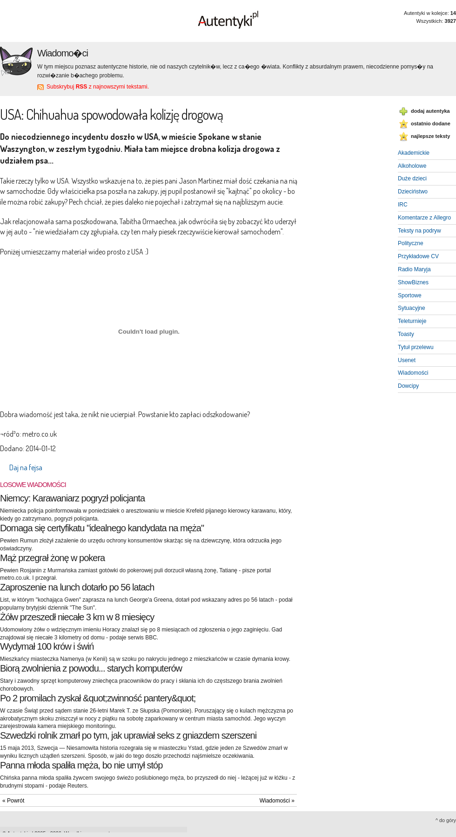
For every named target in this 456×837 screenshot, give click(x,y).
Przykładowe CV (418, 256)
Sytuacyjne (411, 308)
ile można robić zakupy (32, 201)
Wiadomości (413, 373)
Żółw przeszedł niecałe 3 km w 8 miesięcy (77, 617)
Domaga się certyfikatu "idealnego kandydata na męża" (102, 528)
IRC (403, 204)
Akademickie (413, 153)
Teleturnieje (412, 321)
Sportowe (410, 295)
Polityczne (410, 243)
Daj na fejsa (25, 467)
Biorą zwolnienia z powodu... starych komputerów (91, 668)
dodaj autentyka (430, 111)
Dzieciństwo (413, 191)
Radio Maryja (414, 269)
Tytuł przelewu (416, 347)
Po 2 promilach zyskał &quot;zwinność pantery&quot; (97, 698)
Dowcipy (408, 386)
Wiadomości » (277, 800)
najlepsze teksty (430, 136)
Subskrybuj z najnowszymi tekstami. (98, 86)
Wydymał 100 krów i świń (47, 646)
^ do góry (446, 820)
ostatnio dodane (430, 123)
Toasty (406, 334)
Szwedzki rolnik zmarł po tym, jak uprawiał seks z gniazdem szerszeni (128, 735)
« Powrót (13, 800)
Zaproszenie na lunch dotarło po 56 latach (77, 587)
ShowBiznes (413, 282)
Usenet (407, 360)
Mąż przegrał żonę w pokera (52, 558)
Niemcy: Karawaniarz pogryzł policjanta (72, 498)
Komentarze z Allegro (424, 217)
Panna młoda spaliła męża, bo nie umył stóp (81, 765)
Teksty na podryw (419, 230)
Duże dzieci (412, 178)
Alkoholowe (412, 166)
